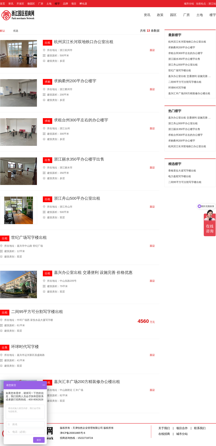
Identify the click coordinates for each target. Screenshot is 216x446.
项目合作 (182, 428)
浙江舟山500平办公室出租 (77, 198)
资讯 (10, 3)
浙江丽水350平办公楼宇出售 (79, 159)
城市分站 (189, 3)
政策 (160, 15)
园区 (173, 15)
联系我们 (200, 428)
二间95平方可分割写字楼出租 (37, 312)
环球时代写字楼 (25, 347)
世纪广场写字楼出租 (29, 238)
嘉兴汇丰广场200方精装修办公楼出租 (87, 382)
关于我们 (164, 428)
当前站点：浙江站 (206, 3)
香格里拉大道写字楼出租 (182, 170)
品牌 (65, 3)
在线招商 (164, 433)
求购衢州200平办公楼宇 (75, 81)
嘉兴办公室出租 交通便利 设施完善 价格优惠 (93, 273)
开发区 (20, 3)
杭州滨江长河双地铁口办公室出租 (83, 42)
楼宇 (57, 3)
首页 (2, 3)
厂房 (40, 3)
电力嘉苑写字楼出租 (179, 176)
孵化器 (83, 3)
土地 (48, 3)
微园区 (31, 3)
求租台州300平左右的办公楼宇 (81, 120)
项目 (73, 3)
